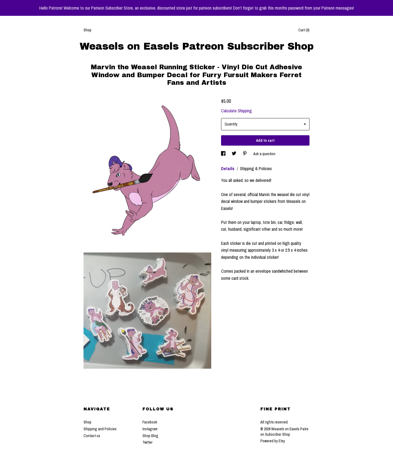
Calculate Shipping (236, 111)
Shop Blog (150, 435)
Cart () (303, 30)
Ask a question (264, 153)
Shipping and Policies (100, 428)
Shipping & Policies (256, 169)
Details (228, 169)
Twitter (147, 442)
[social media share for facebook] (223, 153)
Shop (87, 30)
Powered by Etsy (272, 440)
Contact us (92, 435)
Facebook (149, 422)
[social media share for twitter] (234, 153)
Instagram (149, 428)
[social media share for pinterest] (245, 153)
